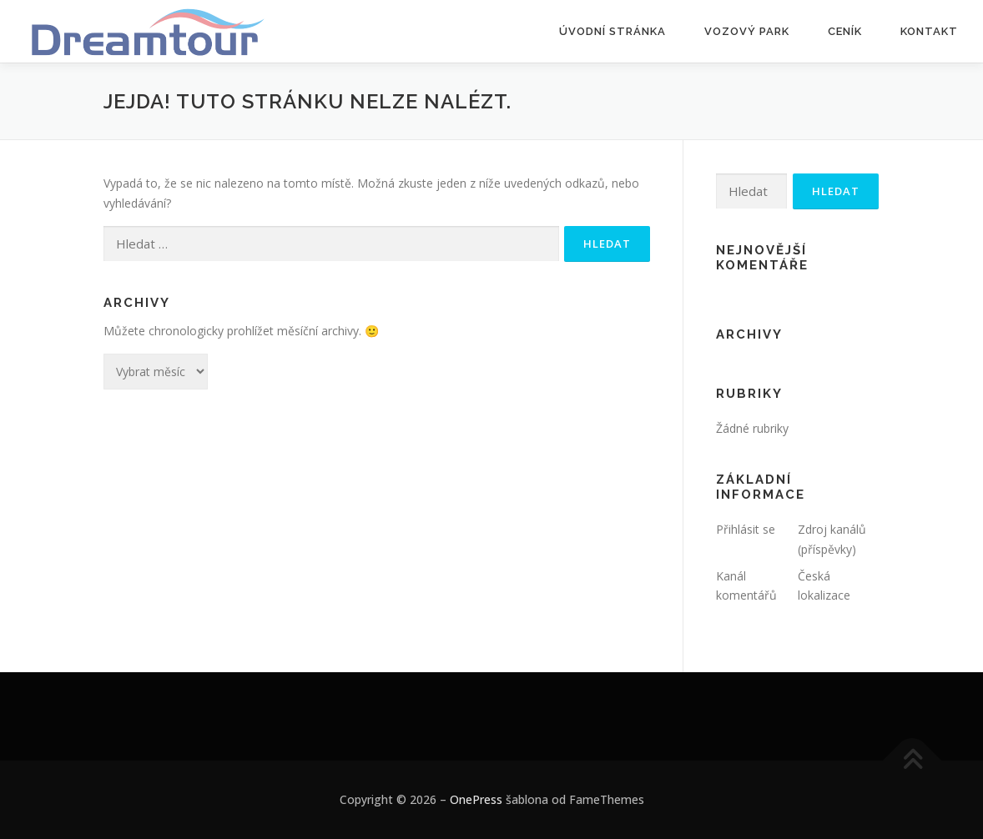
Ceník (845, 31)
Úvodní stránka (612, 31)
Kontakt (929, 31)
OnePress (476, 799)
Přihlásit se (745, 529)
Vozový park (746, 31)
